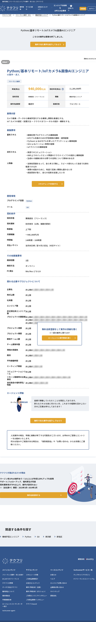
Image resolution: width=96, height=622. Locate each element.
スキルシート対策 (32, 578)
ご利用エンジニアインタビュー (36, 599)
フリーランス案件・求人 (23, 15)
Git (28, 210)
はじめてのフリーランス (10, 582)
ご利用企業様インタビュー (35, 603)
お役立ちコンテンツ (33, 586)
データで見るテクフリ (9, 590)
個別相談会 (6, 599)
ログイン (92, 9)
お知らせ (53, 578)
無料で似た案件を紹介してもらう (48, 428)
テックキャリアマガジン (82, 578)
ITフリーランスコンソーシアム (84, 582)
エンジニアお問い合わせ (58, 586)
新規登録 (82, 8)
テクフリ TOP (6, 15)
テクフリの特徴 (7, 586)
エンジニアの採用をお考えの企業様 (59, 8)
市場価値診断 (6, 603)
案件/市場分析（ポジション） (36, 595)
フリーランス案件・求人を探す (12, 578)
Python (29, 204)
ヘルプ (52, 582)
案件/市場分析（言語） (34, 590)
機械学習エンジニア (41, 15)
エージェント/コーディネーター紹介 (12, 608)
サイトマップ (54, 595)
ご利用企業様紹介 (32, 582)
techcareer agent (8, 614)
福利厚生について (8, 595)
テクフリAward (31, 607)
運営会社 (53, 599)
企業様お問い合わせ (57, 590)
